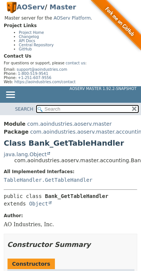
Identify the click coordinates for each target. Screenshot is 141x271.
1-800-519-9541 (33, 74)
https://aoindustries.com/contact (45, 82)
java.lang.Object (25, 154)
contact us (75, 63)
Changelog (29, 37)
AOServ (31, 7)
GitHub (25, 49)
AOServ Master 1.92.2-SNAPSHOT (103, 89)
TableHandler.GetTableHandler (48, 180)
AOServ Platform (72, 18)
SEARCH (24, 109)
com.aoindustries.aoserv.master (69, 124)
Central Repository (36, 45)
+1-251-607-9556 (35, 78)
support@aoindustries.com (42, 69)
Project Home (31, 32)
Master (63, 7)
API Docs (27, 41)
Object (38, 204)
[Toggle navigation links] (10, 95)
